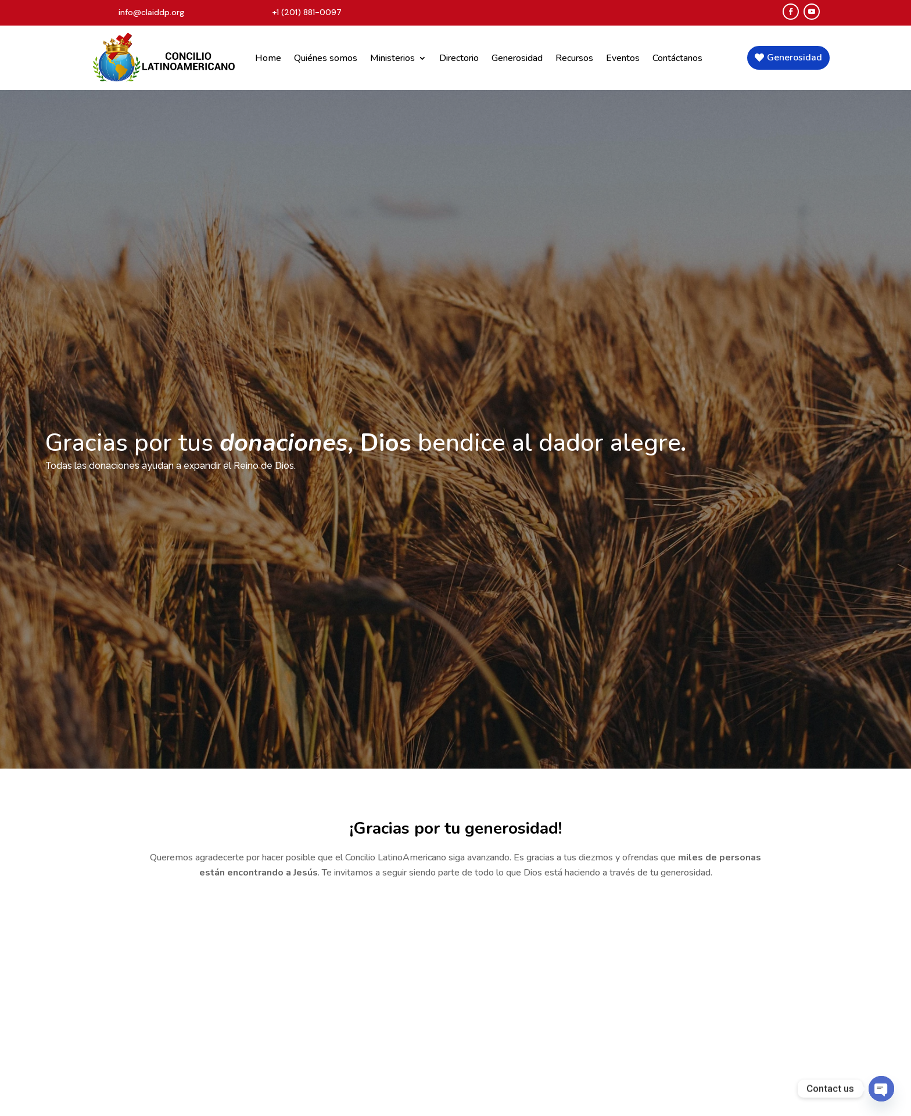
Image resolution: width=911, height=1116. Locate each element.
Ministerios (392, 58)
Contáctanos (677, 58)
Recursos (574, 58)
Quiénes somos (325, 58)
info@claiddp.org (151, 12)
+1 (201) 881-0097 (307, 12)
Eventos (623, 58)
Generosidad (517, 58)
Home (268, 58)
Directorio (459, 58)
